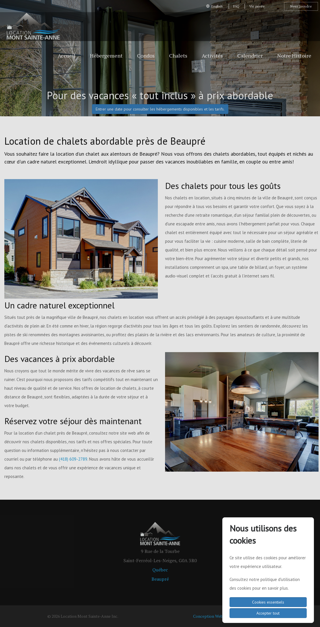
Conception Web (208, 616)
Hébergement (106, 55)
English (214, 6)
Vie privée (257, 6)
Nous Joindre (301, 6)
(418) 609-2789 (73, 459)
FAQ (236, 6)
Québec (160, 570)
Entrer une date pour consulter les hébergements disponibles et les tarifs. (160, 109)
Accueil (66, 55)
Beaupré (160, 579)
